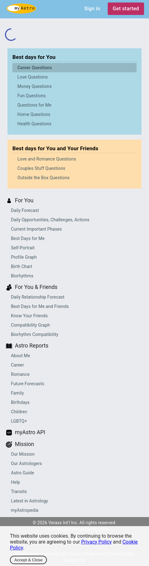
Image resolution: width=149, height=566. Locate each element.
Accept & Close (28, 560)
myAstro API (30, 432)
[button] (74, 67)
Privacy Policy (96, 542)
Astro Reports (31, 346)
